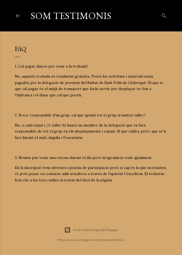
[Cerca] (164, 15)
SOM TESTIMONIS (71, 16)
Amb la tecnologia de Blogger (91, 230)
